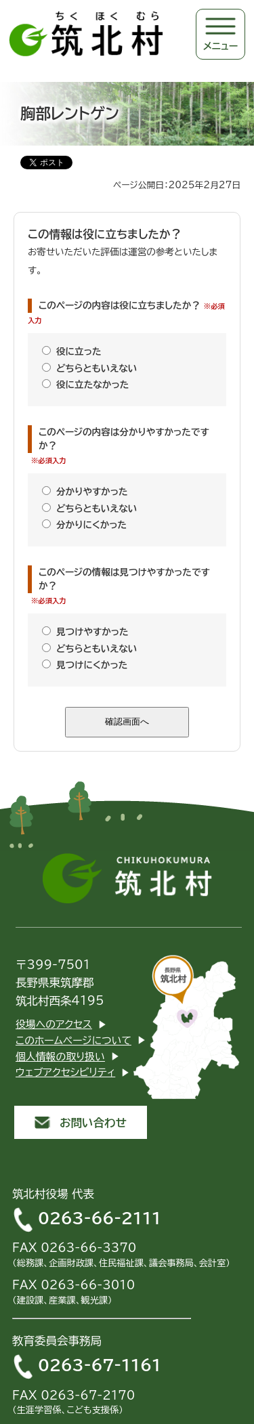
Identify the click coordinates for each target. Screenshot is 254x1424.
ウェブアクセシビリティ (65, 1072)
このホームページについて (73, 1040)
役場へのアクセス (54, 1024)
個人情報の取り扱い (60, 1057)
